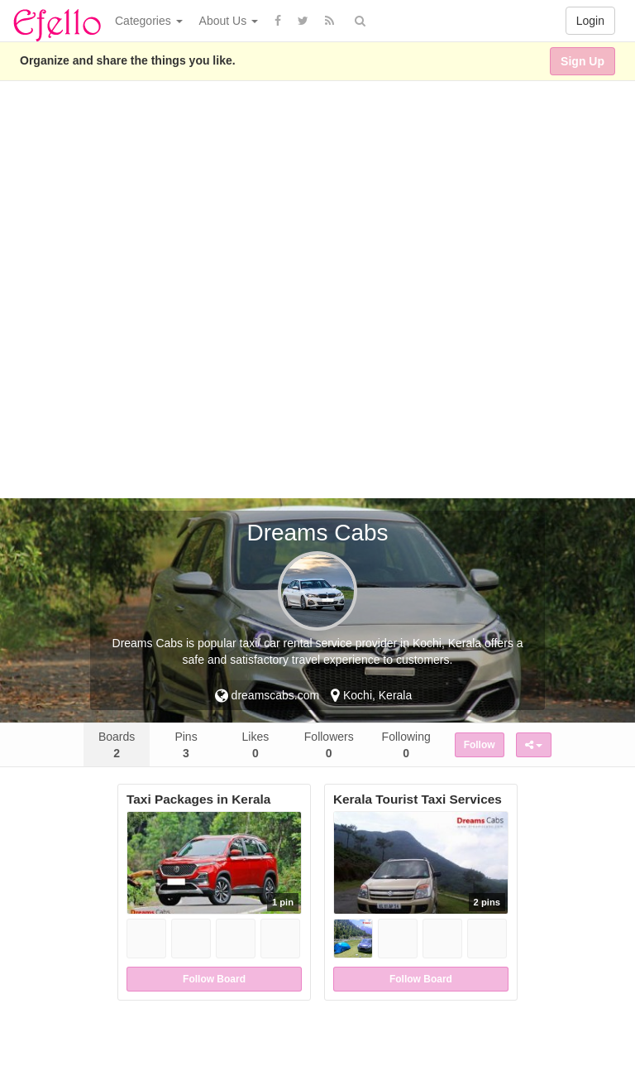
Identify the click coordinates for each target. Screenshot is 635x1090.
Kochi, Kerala (371, 695)
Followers (329, 745)
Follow (479, 745)
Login (590, 20)
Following (406, 745)
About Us (228, 20)
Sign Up (582, 61)
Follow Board (214, 979)
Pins (185, 745)
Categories (149, 20)
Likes (256, 745)
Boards (116, 745)
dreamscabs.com (267, 695)
